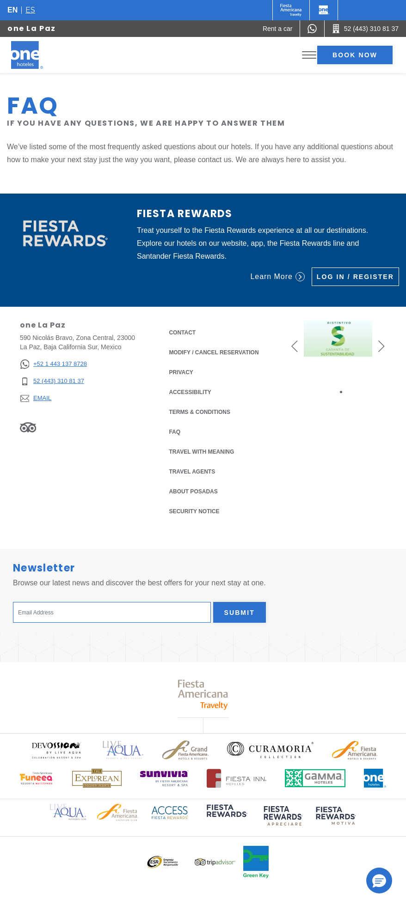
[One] (324, 10)
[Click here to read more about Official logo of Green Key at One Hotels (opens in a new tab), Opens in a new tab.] (256, 862)
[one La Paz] (38, 55)
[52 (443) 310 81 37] (53, 381)
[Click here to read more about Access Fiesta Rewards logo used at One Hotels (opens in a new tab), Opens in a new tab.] (169, 812)
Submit (239, 612)
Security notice (194, 511)
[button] (294, 346)
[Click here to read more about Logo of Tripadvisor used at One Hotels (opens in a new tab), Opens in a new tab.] (215, 862)
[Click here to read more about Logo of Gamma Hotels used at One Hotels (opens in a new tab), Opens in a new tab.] (315, 778)
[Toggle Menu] (309, 55)
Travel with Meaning (201, 452)
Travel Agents (192, 471)
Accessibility (190, 392)
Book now (354, 55)
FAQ (174, 432)
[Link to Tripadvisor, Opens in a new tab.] (28, 427)
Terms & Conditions (199, 411)
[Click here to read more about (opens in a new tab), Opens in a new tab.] (226, 817)
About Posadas (193, 491)
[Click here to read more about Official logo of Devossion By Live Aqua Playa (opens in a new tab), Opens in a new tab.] (56, 750)
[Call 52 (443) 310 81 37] (365, 28)
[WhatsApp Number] (312, 28)
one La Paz (31, 28)
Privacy (181, 372)
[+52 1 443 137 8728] (53, 364)
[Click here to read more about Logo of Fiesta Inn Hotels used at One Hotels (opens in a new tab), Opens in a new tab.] (236, 778)
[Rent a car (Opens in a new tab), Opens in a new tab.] (277, 28)
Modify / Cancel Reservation (213, 352)
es (30, 10)
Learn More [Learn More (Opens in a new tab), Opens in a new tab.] (277, 276)
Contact (182, 332)
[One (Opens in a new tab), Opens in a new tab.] (291, 10)
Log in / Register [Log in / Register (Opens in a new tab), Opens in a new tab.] (355, 276)
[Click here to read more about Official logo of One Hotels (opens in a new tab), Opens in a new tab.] (375, 778)
